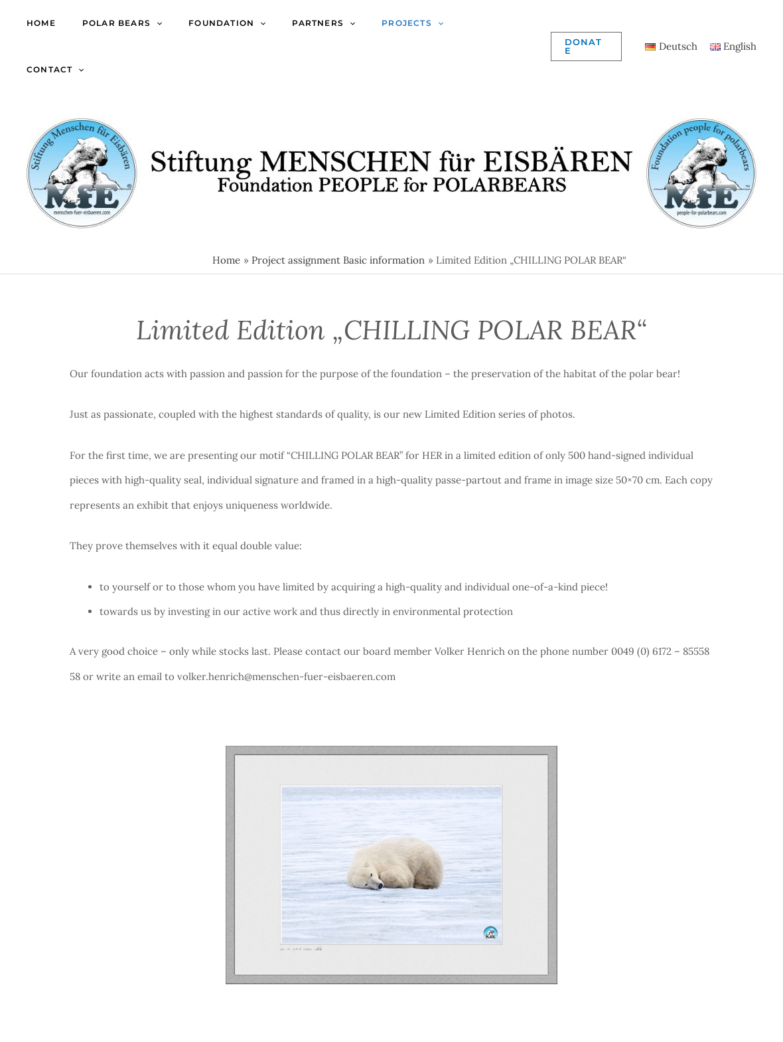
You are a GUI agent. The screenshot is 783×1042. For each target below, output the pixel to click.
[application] (156, 23)
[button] (586, 46)
